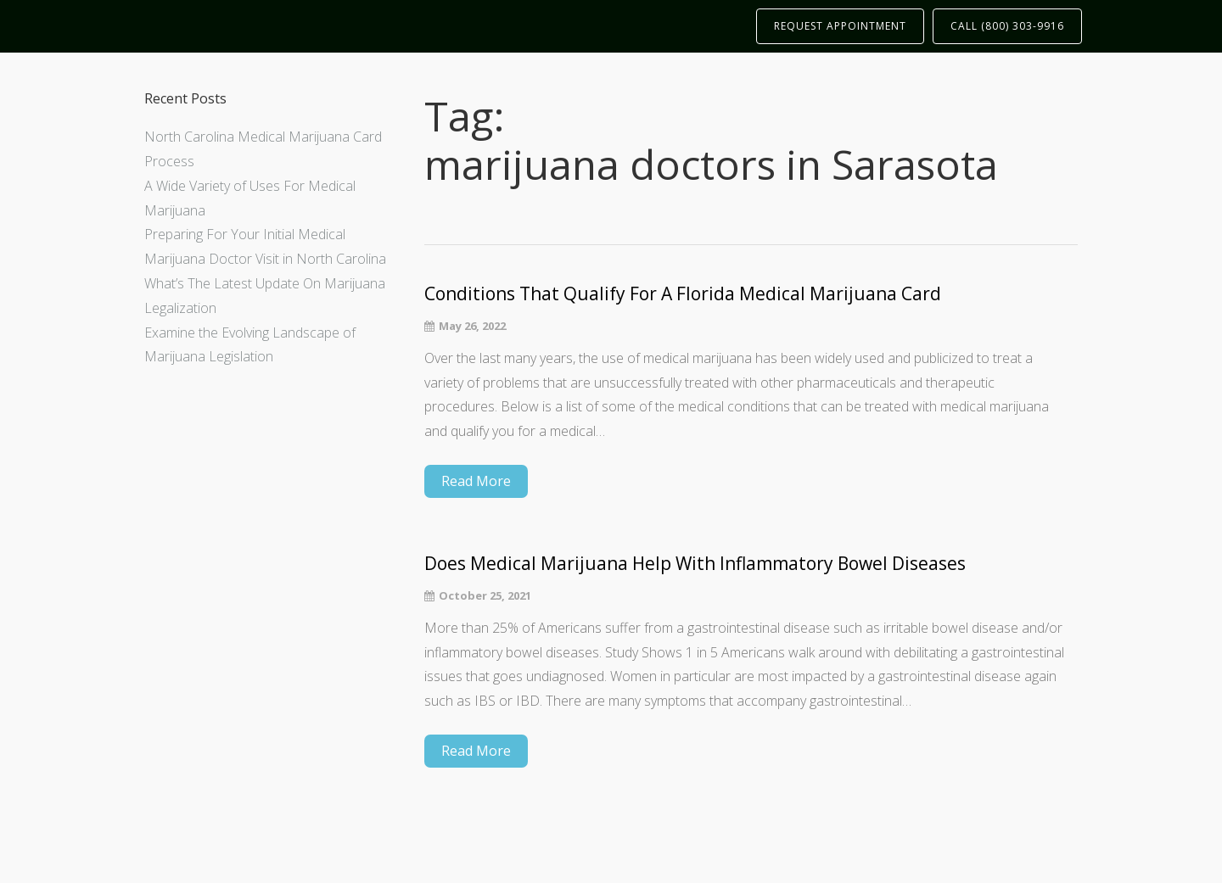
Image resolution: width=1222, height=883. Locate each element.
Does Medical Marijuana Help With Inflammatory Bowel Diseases (695, 563)
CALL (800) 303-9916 (1007, 26)
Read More (476, 481)
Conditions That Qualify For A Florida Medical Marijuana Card (682, 294)
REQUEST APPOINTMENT (840, 26)
